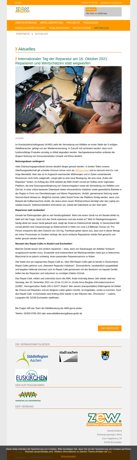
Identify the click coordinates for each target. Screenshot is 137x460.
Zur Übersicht (110, 328)
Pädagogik (90, 22)
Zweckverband (26, 22)
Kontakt (18, 3)
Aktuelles (101, 28)
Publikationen (59, 28)
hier (109, 451)
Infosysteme (82, 28)
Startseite (23, 34)
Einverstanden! (68, 456)
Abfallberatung (51, 22)
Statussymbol (82, 170)
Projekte (73, 22)
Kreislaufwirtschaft (30, 28)
